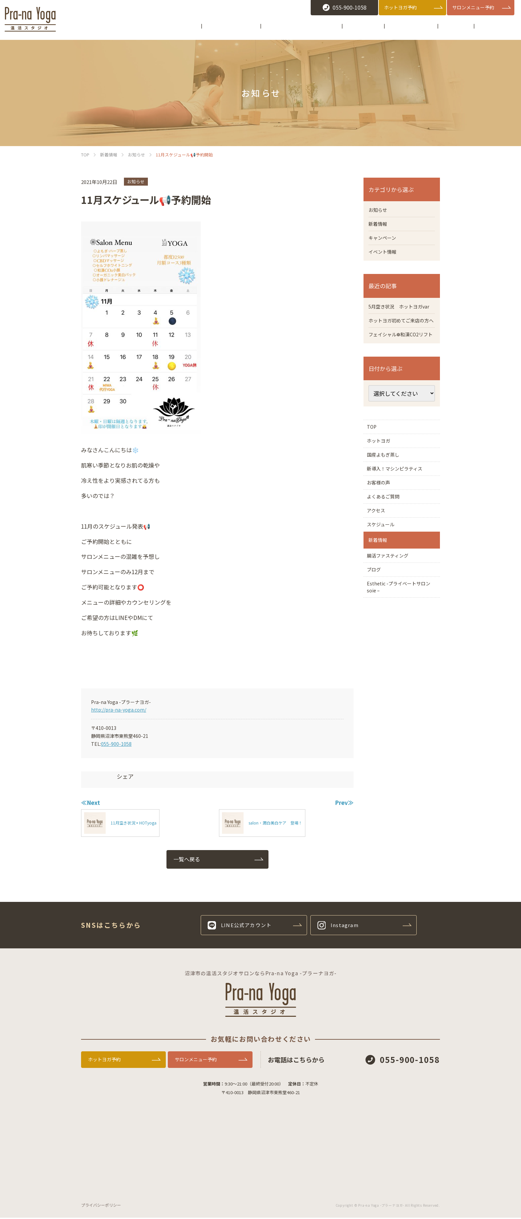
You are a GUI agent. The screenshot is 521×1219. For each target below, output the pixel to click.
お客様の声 (381, 533)
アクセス (378, 569)
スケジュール (384, 588)
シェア (125, 776)
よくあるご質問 (387, 551)
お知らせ (136, 181)
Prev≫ (344, 802)
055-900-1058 (116, 743)
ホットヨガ (381, 478)
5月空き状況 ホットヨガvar (399, 315)
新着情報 (379, 225)
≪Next (90, 802)
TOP (373, 460)
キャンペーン (384, 240)
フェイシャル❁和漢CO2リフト (399, 361)
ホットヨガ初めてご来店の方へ (400, 338)
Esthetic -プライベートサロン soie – (401, 670)
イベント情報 (384, 255)
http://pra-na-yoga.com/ (118, 709)
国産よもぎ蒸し (389, 496)
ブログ (376, 648)
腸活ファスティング (392, 630)
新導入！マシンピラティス (400, 515)
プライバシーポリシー (101, 1206)
